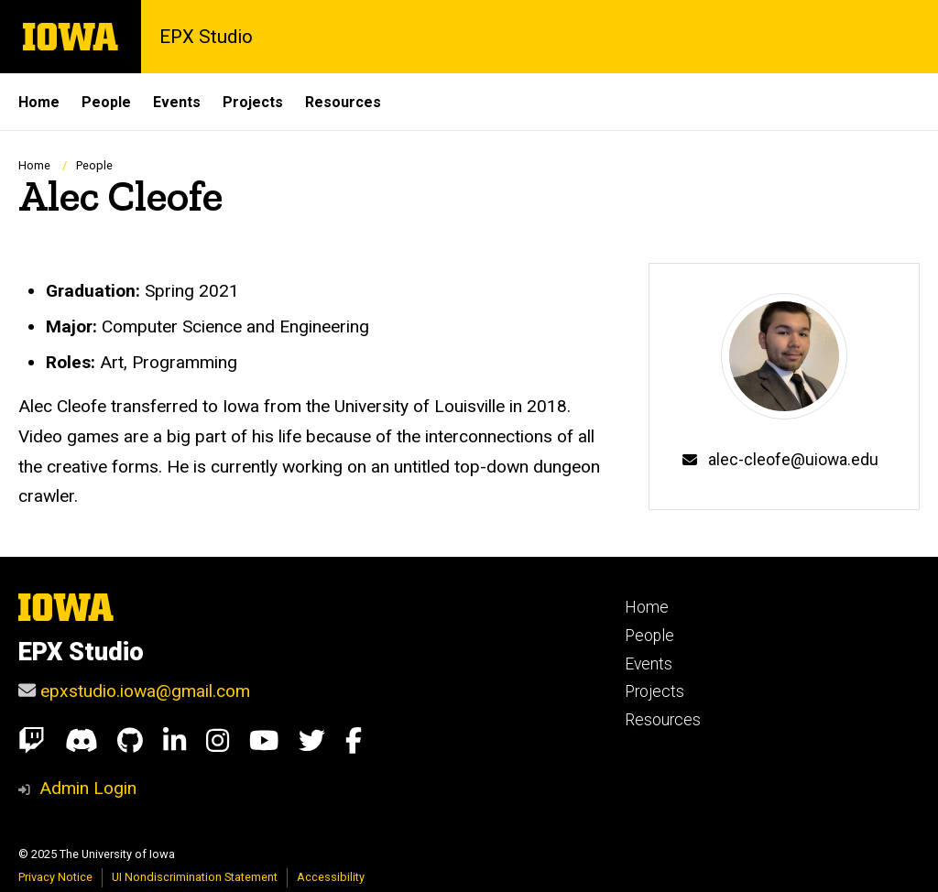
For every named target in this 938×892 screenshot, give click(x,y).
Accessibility (331, 877)
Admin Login (87, 788)
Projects (654, 691)
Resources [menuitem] (343, 102)
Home (34, 165)
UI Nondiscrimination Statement (195, 877)
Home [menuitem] (39, 102)
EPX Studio (206, 36)
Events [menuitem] (177, 102)
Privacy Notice (55, 877)
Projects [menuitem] (253, 102)
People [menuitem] (106, 102)
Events (648, 664)
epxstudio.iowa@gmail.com (145, 691)
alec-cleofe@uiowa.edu (793, 460)
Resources (663, 720)
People (94, 165)
